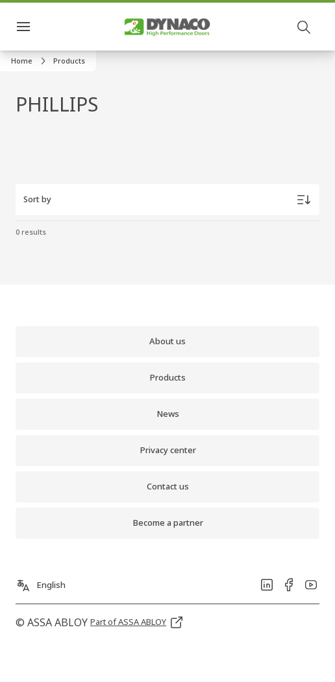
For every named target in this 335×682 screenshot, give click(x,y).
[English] (41, 581)
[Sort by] (167, 199)
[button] (69, 60)
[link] (30, 60)
